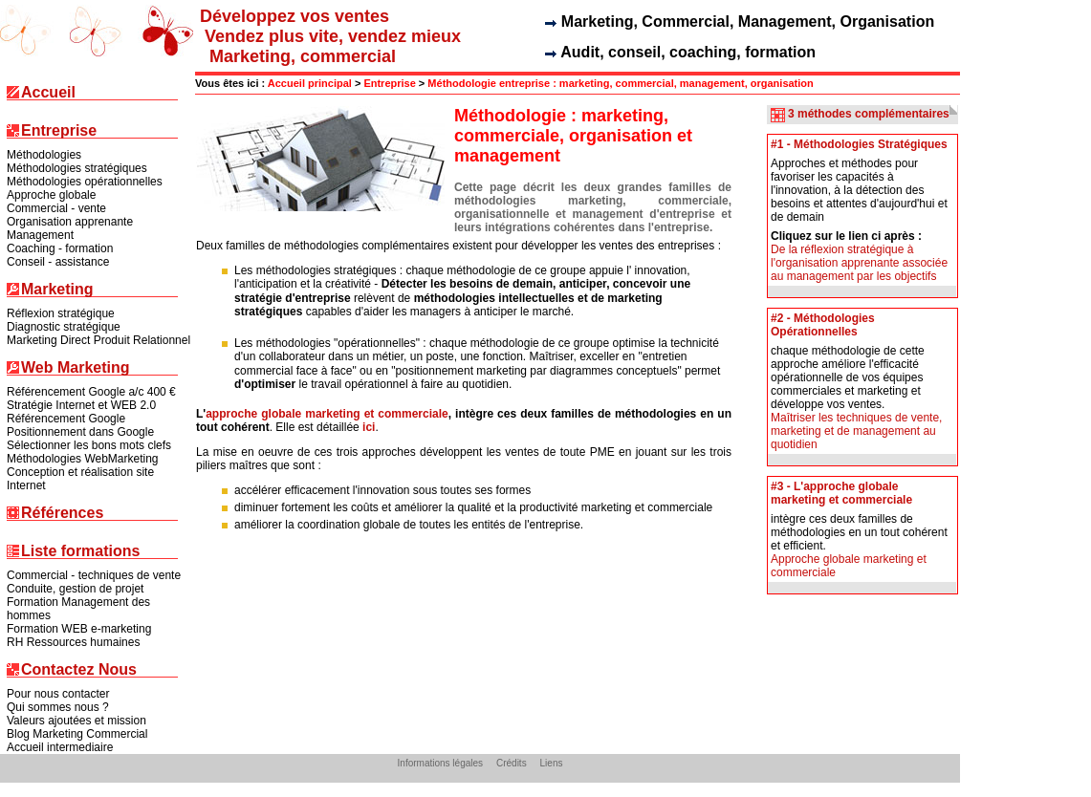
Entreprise (59, 131)
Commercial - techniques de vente (94, 575)
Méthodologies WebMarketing (83, 458)
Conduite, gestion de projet (75, 588)
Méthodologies (44, 155)
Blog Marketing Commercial (77, 734)
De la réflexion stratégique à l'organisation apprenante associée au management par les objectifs (859, 263)
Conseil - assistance (58, 262)
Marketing (57, 290)
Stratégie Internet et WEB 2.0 (81, 405)
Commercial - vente (56, 208)
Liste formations (80, 552)
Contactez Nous (79, 670)
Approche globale (51, 195)
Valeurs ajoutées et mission (76, 720)
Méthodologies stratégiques (77, 168)
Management (40, 235)
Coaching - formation (60, 248)
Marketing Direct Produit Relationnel (98, 340)
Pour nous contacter (58, 693)
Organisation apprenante (70, 221)
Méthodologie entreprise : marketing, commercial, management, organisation (620, 83)
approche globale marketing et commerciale (327, 413)
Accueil (48, 93)
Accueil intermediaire (60, 747)
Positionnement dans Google (80, 432)
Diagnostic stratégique (63, 327)
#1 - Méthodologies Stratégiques (859, 144)
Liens (551, 763)
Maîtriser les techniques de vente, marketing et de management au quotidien (856, 431)
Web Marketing (75, 368)
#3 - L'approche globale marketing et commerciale (841, 493)
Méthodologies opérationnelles (85, 181)
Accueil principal (310, 83)
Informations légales (441, 763)
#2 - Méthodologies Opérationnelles (823, 325)
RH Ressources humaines (73, 642)
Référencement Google (66, 418)
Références (62, 513)
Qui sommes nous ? (58, 707)
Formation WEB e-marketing (79, 628)
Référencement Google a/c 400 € (91, 391)
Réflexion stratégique (61, 313)
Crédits (511, 763)
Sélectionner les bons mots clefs (89, 445)
